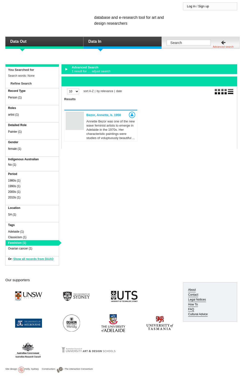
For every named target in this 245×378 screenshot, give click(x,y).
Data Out (18, 41)
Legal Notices (197, 299)
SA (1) (12, 214)
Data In (94, 41)
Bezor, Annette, (103, 115)
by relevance (105, 91)
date (119, 91)
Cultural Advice (198, 314)
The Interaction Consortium (79, 368)
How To (193, 304)
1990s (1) (14, 186)
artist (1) (13, 114)
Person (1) (15, 97)
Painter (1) (15, 131)
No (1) (12, 164)
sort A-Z (88, 91)
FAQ (191, 309)
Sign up (203, 6)
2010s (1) (14, 197)
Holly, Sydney (32, 368)
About (192, 290)
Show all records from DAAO (33, 259)
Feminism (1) (17, 243)
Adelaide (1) (16, 231)
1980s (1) (14, 180)
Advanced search (223, 46)
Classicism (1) (17, 237)
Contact (193, 294)
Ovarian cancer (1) (20, 248)
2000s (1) (14, 192)
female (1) (14, 149)
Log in (191, 6)
